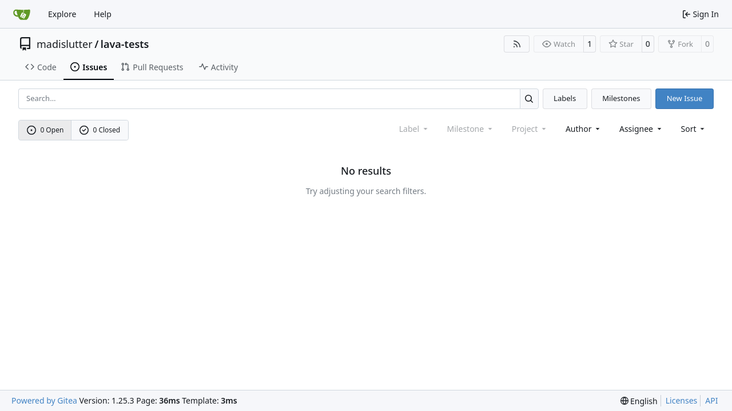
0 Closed (100, 130)
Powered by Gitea (44, 400)
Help (103, 14)
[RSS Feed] (517, 44)
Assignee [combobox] (641, 128)
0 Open (45, 130)
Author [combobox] (584, 128)
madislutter (65, 44)
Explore (62, 14)
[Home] (22, 14)
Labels (565, 98)
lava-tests (125, 44)
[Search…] (529, 98)
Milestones (621, 98)
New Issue (685, 98)
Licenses (682, 400)
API (711, 400)
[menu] (694, 128)
